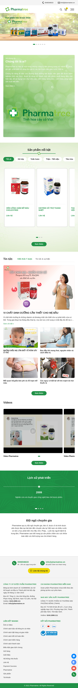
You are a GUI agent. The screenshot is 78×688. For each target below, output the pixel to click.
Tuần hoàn (35, 159)
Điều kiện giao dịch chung (12, 647)
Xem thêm (10, 86)
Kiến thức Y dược (24, 259)
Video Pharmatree (10, 456)
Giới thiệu (6, 655)
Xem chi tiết (8, 324)
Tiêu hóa (69, 159)
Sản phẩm (7, 674)
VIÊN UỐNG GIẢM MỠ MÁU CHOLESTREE (17, 209)
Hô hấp (21, 159)
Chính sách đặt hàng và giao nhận (16, 632)
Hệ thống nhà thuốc (10, 659)
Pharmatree (7, 670)
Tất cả (8, 159)
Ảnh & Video (8, 625)
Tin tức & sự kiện (43, 259)
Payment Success (10, 666)
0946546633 (47, 3)
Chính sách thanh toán (11, 644)
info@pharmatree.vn (66, 2)
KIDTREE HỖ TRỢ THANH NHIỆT (50, 209)
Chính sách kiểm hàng (11, 640)
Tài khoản (7, 677)
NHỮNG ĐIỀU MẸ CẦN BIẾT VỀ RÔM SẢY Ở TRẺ (20, 352)
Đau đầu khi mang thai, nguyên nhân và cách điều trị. (56, 352)
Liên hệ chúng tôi (39, 571)
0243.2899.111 (14, 601)
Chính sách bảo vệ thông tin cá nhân (16, 629)
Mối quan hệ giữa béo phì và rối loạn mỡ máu (20, 382)
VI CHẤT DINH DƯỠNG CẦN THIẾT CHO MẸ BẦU (30, 312)
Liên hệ (6, 662)
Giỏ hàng (6, 651)
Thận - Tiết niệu (52, 159)
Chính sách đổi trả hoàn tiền (13, 636)
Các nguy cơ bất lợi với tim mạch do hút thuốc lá (57, 382)
